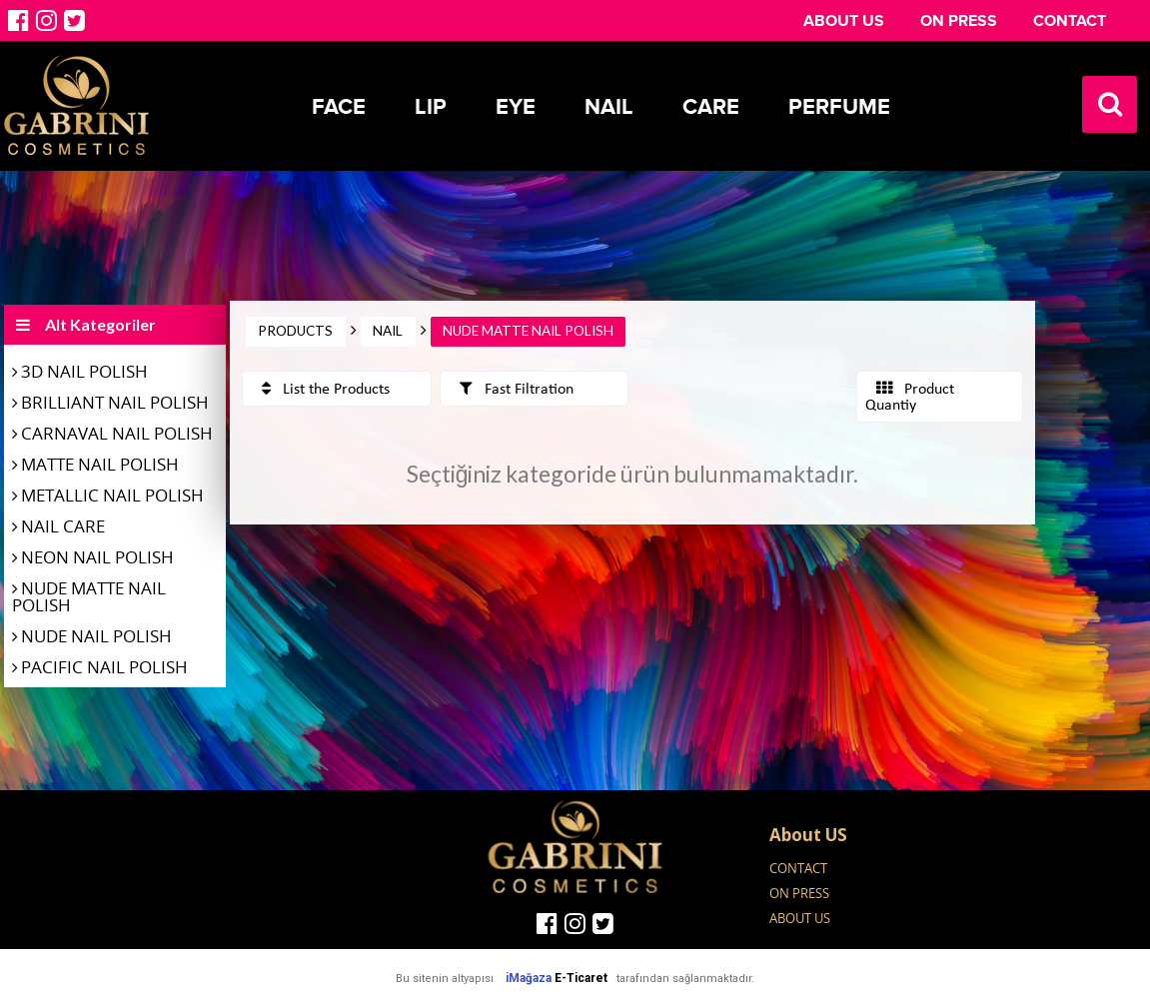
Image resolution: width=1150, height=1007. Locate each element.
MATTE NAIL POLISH (100, 464)
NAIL (388, 331)
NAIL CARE (63, 525)
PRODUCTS (295, 331)
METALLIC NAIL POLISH (112, 495)
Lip (431, 107)
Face (339, 107)
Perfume (839, 107)
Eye (516, 107)
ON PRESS (958, 21)
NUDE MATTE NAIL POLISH (89, 596)
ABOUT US (843, 21)
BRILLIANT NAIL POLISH (115, 402)
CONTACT (1069, 21)
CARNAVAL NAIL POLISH (117, 433)
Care (710, 107)
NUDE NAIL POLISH (96, 635)
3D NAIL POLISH (84, 371)
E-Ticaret (581, 978)
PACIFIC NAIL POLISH (104, 666)
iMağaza (529, 978)
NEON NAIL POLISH (97, 556)
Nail (608, 107)
